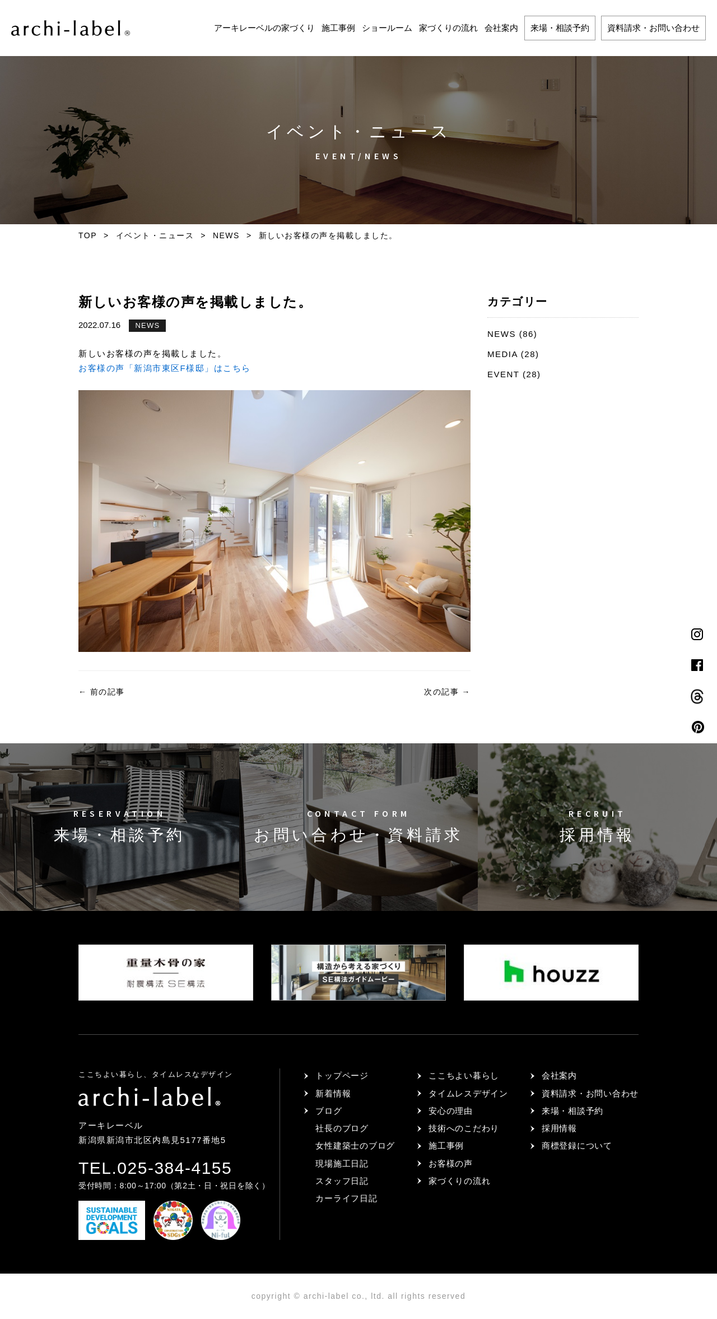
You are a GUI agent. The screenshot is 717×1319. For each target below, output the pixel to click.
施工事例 (338, 28)
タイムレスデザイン (468, 1093)
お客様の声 (451, 1163)
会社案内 (501, 28)
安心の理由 (451, 1111)
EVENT (503, 374)
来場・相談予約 (559, 28)
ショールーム (387, 28)
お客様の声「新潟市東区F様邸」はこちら (164, 368)
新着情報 (333, 1093)
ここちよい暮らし (464, 1075)
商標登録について (577, 1145)
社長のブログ (342, 1128)
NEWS (147, 325)
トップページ (342, 1075)
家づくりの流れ (448, 28)
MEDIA (502, 354)
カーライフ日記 (346, 1198)
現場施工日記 (342, 1163)
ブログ (328, 1111)
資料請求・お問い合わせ (653, 28)
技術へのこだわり (464, 1128)
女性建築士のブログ (355, 1145)
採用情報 (559, 1128)
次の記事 (447, 691)
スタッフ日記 (342, 1181)
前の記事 (101, 691)
